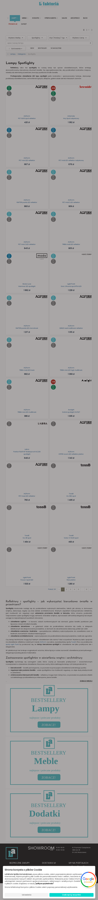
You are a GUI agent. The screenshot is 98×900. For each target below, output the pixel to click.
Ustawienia (26, 895)
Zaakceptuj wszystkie (71, 895)
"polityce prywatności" (44, 883)
